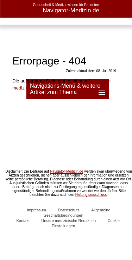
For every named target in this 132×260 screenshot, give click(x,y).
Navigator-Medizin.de (66, 171)
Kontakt (22, 220)
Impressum (36, 210)
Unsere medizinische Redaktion (68, 220)
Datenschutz (68, 210)
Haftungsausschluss (91, 195)
